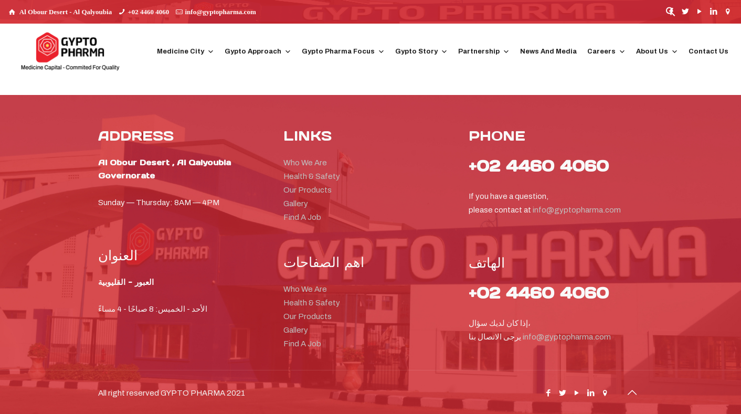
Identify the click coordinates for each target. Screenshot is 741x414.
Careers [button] (606, 51)
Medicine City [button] (185, 51)
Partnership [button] (484, 51)
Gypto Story (421, 51)
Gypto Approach (258, 51)
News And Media (548, 51)
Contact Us (708, 51)
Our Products (307, 190)
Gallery (295, 203)
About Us (657, 51)
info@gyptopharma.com (220, 12)
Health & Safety (311, 176)
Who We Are (305, 162)
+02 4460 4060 (148, 12)
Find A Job (302, 217)
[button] (670, 14)
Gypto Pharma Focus (343, 51)
